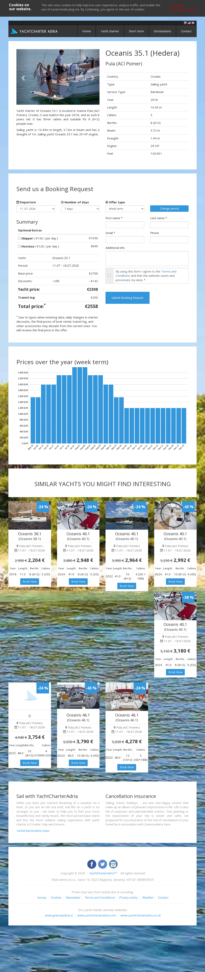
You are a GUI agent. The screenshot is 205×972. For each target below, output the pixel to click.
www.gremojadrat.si (59, 915)
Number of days (75, 202)
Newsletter (72, 897)
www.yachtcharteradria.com (96, 915)
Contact (186, 31)
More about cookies (183, 10)
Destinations (162, 31)
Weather (148, 897)
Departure (26, 202)
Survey (41, 897)
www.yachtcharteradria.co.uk (140, 915)
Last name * (158, 218)
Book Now (30, 581)
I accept (177, 5)
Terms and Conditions (99, 897)
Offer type (115, 202)
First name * (114, 218)
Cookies (55, 897)
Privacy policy (128, 897)
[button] (22, 77)
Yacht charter (110, 31)
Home (86, 31)
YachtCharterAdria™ (102, 873)
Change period (169, 208)
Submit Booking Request (128, 298)
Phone (154, 233)
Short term (136, 31)
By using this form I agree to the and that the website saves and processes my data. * (146, 275)
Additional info (115, 248)
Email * (110, 233)
